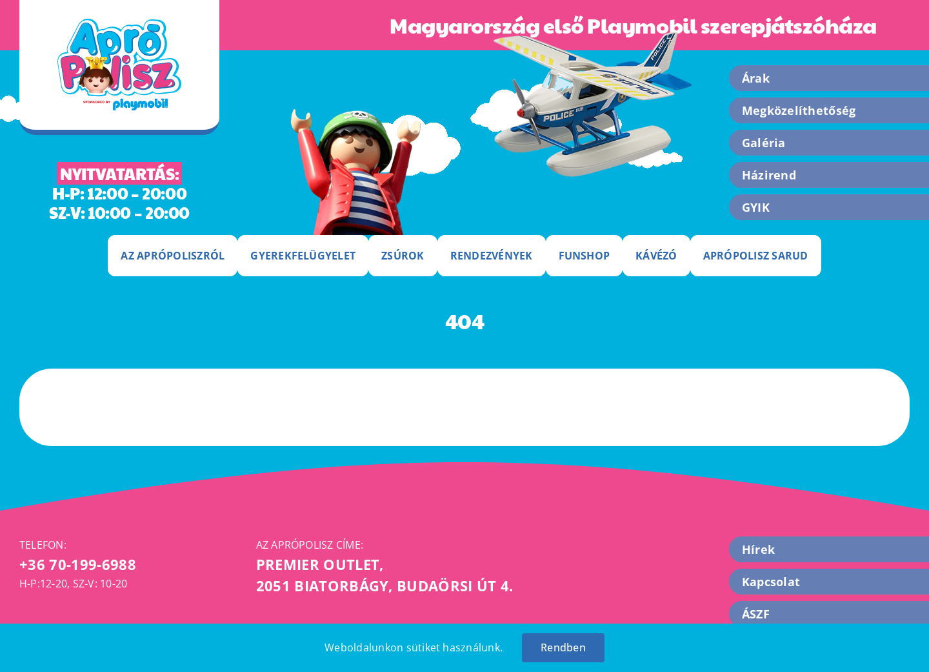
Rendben (563, 647)
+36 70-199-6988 (77, 564)
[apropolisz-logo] (119, 24)
